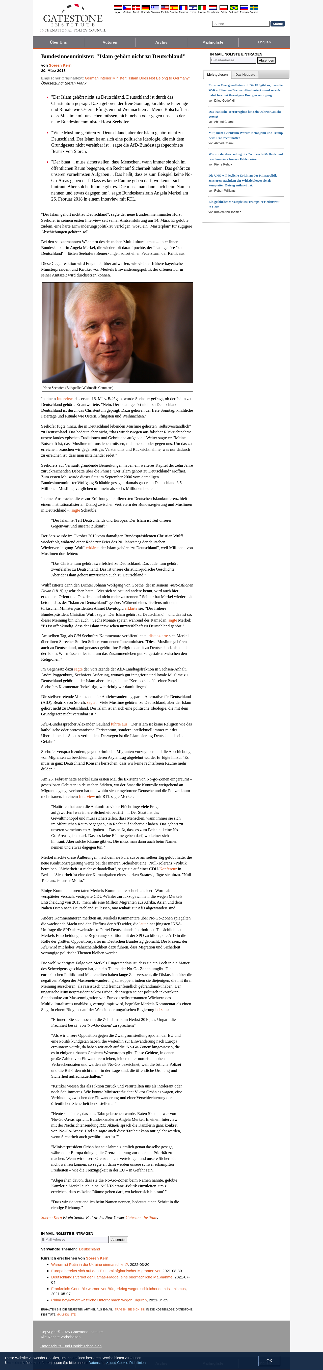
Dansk (136, 12)
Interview (64, 398)
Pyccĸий (244, 12)
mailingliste (66, 1314)
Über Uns (58, 42)
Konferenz (168, 868)
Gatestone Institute (141, 1217)
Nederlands (213, 12)
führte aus (119, 724)
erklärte (92, 547)
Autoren (109, 42)
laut (142, 923)
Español (174, 12)
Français (183, 12)
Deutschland (89, 1249)
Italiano (202, 12)
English (165, 12)
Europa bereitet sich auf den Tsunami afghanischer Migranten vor (105, 1271)
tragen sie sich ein (130, 1309)
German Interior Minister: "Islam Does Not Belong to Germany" (137, 78)
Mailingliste (212, 42)
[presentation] (217, 74)
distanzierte (158, 635)
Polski (224, 12)
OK (269, 1361)
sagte (75, 510)
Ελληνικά (155, 12)
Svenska (254, 12)
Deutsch (145, 12)
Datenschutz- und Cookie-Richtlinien (71, 1346)
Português (234, 12)
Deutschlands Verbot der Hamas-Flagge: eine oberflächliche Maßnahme (111, 1277)
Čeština (127, 12)
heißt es (161, 1009)
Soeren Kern (51, 1217)
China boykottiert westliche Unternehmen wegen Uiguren (99, 1300)
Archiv (161, 42)
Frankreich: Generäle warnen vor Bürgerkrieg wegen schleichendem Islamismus (118, 1289)
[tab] (217, 75)
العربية (118, 12)
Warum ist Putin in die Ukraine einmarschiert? (89, 1264)
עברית (193, 12)
